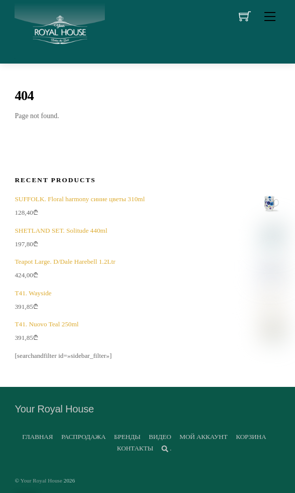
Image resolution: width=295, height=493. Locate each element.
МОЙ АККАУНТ (204, 436)
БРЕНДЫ (127, 436)
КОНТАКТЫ (135, 448)
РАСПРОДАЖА (83, 436)
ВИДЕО (160, 436)
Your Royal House (41, 480)
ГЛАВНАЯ (37, 436)
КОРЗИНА (251, 436)
